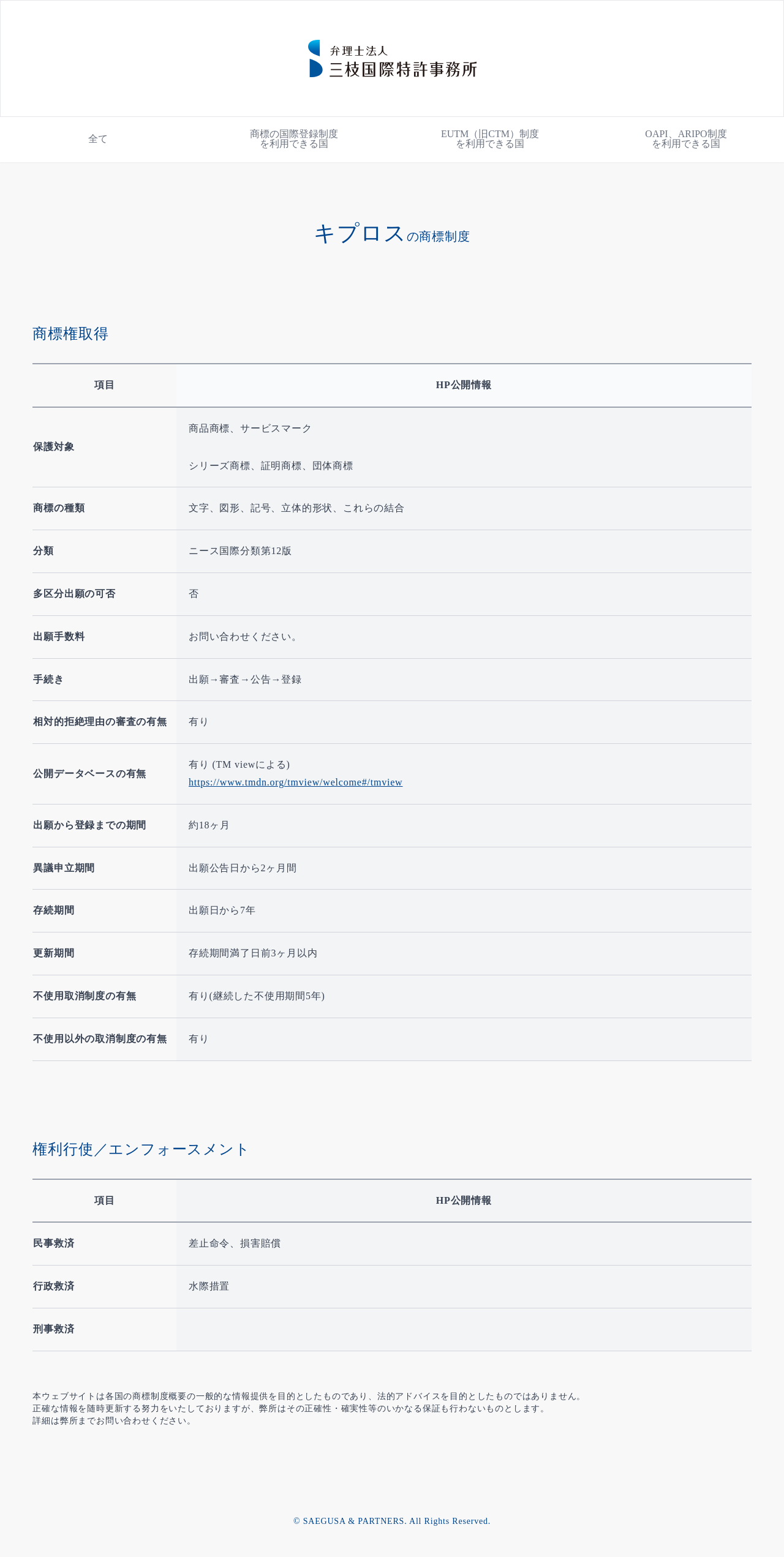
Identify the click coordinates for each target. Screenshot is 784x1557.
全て (98, 138)
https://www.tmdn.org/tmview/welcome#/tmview (295, 782)
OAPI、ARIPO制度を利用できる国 (685, 139)
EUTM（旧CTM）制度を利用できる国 (490, 139)
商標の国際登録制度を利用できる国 (294, 139)
